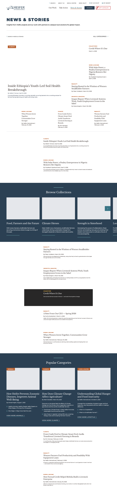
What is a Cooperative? (86, 409)
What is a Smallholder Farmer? (88, 412)
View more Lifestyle (87, 417)
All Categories (100, 36)
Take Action (63, 8)
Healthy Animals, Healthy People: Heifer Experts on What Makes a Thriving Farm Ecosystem (22, 407)
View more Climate (51, 420)
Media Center (71, 3)
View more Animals (15, 416)
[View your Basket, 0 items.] (106, 3)
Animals (11, 369)
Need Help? (83, 3)
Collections (93, 46)
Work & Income (94, 65)
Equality (74, 84)
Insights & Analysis (78, 96)
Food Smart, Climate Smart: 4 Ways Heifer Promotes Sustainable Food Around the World (59, 410)
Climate (12, 46)
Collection (47, 291)
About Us (61, 3)
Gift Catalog (102, 7)
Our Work (52, 8)
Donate (89, 8)
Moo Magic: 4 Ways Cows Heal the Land (20, 411)
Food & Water (84, 369)
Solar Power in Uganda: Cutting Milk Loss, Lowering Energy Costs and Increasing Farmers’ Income (58, 414)
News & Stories (76, 8)
